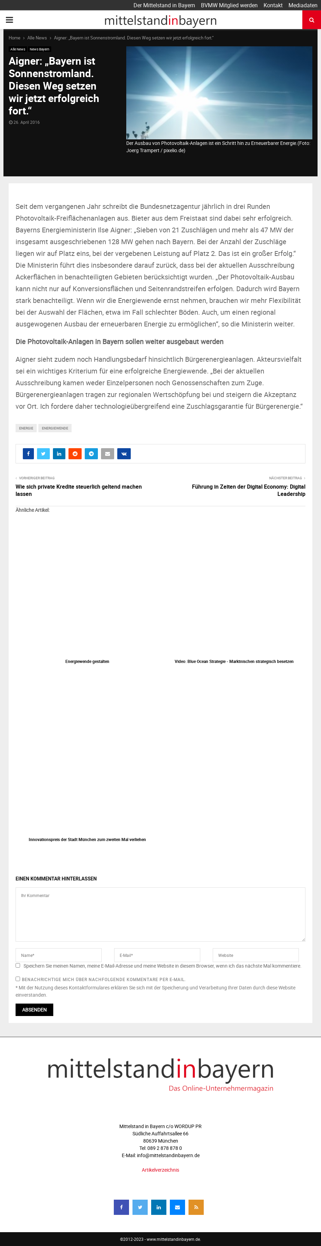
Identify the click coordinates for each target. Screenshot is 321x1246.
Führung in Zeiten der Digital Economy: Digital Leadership (248, 490)
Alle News (17, 49)
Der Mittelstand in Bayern (164, 5)
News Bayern (39, 49)
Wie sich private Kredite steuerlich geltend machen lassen (79, 490)
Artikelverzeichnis (160, 1169)
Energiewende (55, 428)
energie (26, 428)
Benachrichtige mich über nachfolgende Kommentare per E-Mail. (101, 979)
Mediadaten (303, 5)
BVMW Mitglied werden (229, 5)
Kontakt (273, 5)
